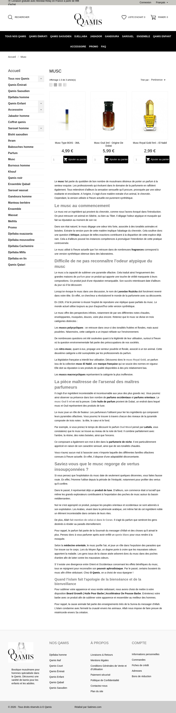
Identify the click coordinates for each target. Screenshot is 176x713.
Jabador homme (18, 115)
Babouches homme (21, 146)
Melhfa (12, 221)
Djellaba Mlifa (17, 252)
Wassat (13, 215)
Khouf (12, 171)
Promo (93, 46)
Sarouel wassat (18, 190)
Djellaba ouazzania (20, 233)
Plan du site (97, 691)
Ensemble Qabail (19, 184)
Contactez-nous (99, 685)
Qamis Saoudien (61, 36)
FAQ (103, 46)
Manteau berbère (19, 202)
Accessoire (78, 46)
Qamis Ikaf (55, 660)
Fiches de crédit (140, 665)
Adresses (137, 670)
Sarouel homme (18, 128)
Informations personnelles (145, 654)
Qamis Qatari (16, 264)
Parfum (13, 153)
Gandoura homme (20, 196)
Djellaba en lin (17, 258)
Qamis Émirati (38, 36)
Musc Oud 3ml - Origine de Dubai (108, 144)
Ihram (12, 140)
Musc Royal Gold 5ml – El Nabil (150, 142)
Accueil (14, 71)
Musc (11, 159)
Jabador (96, 36)
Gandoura (112, 36)
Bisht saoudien (18, 134)
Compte (139, 643)
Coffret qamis (17, 122)
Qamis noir (15, 177)
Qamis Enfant (162, 36)
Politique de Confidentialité (105, 680)
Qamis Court (56, 665)
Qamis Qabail (56, 682)
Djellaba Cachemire (21, 246)
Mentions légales (100, 660)
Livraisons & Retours (102, 654)
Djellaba (80, 36)
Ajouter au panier (75, 159)
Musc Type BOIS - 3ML (67, 142)
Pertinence (159, 80)
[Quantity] (56, 159)
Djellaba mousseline (21, 239)
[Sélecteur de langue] (162, 2)
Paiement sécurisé (100, 674)
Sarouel (128, 36)
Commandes (138, 659)
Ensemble (143, 36)
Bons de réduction (141, 676)
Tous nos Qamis (15, 36)
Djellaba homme (18, 97)
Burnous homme (19, 165)
